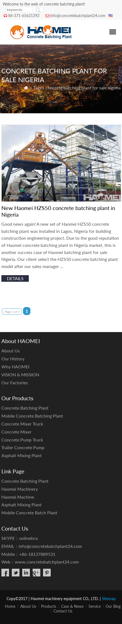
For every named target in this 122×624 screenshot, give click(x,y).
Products (48, 606)
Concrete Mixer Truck (22, 423)
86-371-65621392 (23, 15)
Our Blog (113, 606)
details (15, 278)
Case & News (72, 606)
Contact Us (62, 611)
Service (95, 606)
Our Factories (14, 382)
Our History (12, 358)
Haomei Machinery (19, 489)
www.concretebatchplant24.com (47, 561)
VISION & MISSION (20, 374)
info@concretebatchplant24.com (78, 15)
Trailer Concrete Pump (22, 447)
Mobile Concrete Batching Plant (32, 415)
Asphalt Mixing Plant (21, 455)
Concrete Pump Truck (22, 439)
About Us (10, 350)
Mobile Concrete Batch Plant (29, 512)
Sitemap (109, 598)
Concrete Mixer (16, 431)
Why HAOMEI (15, 366)
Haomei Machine (17, 496)
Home (10, 606)
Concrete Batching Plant (25, 407)
